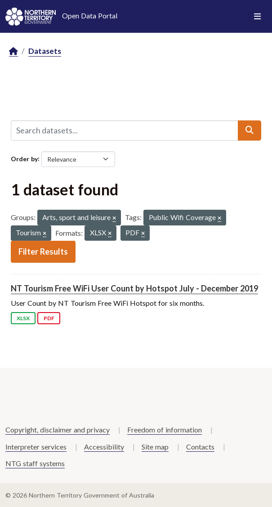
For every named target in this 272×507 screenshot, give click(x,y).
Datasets (44, 51)
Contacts (200, 446)
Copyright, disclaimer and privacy (57, 429)
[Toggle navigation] (257, 16)
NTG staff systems (35, 463)
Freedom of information (164, 429)
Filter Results (43, 251)
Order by (24, 158)
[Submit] (249, 130)
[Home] (13, 51)
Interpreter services (36, 446)
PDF (49, 318)
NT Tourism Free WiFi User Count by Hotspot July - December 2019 (134, 288)
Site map (155, 446)
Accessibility (104, 446)
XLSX (23, 318)
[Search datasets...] (124, 130)
